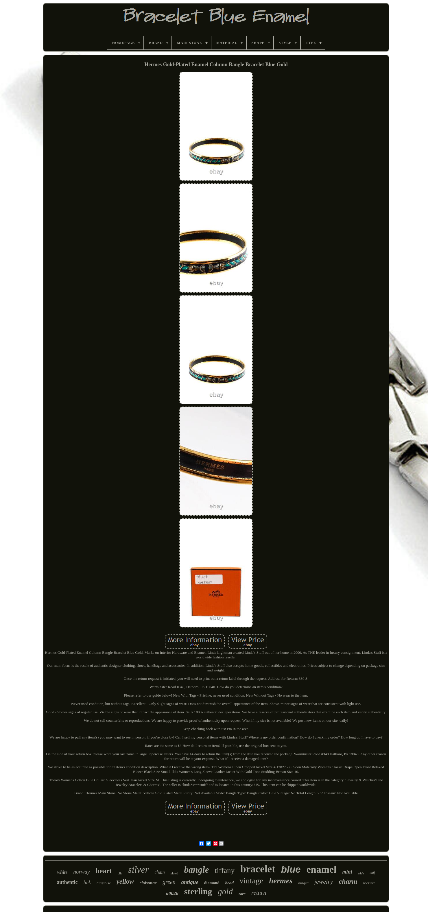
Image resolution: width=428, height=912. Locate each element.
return (258, 892)
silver (138, 869)
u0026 (172, 893)
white (62, 872)
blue (291, 869)
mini (347, 872)
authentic (67, 882)
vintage (251, 880)
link (87, 882)
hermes (280, 880)
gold (225, 891)
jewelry (323, 881)
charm (348, 881)
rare (242, 894)
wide (361, 873)
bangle (196, 870)
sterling (198, 891)
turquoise (104, 883)
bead (229, 882)
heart (103, 871)
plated (174, 873)
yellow (125, 881)
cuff (372, 873)
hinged (303, 883)
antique (189, 882)
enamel (322, 869)
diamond (211, 883)
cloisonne (148, 882)
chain (159, 872)
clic (120, 873)
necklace (369, 883)
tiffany (225, 870)
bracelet (257, 869)
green (169, 882)
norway (81, 872)
